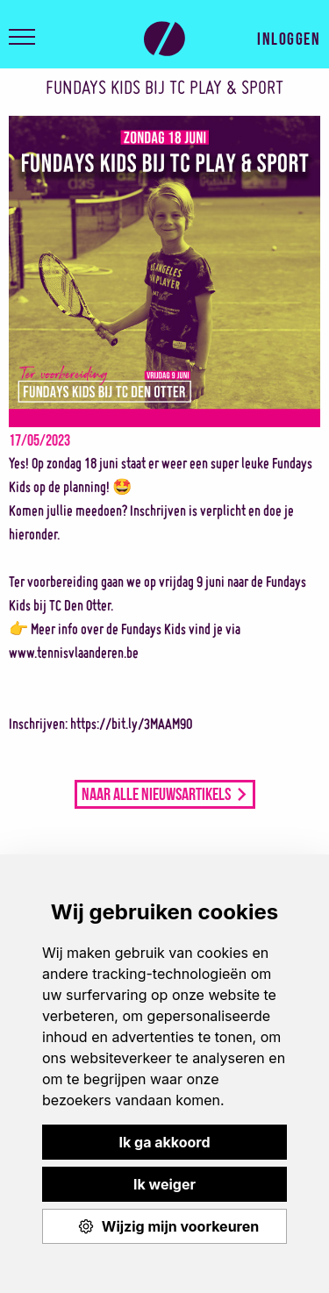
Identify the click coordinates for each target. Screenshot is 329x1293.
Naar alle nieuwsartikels (156, 792)
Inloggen (288, 37)
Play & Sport (164, 38)
